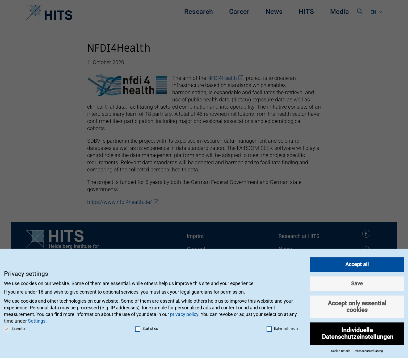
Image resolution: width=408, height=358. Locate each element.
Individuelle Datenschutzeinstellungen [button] (357, 330)
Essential (15, 325)
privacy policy (184, 311)
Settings (36, 318)
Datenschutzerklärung (368, 348)
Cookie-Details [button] (341, 348)
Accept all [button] (357, 261)
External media (282, 325)
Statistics (146, 325)
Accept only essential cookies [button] (357, 303)
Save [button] (357, 280)
